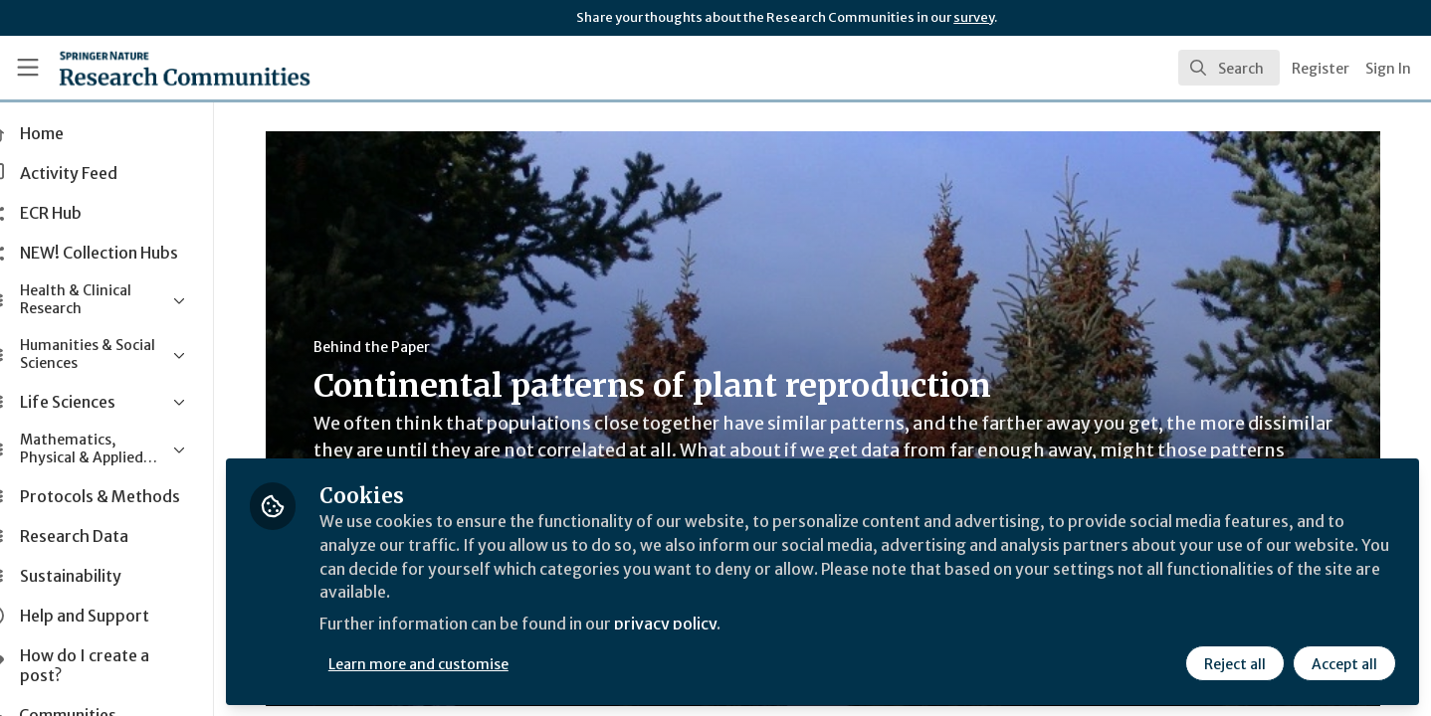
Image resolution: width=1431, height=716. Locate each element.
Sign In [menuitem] (1388, 69)
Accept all (1343, 663)
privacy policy (709, 624)
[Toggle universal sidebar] (28, 67)
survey (973, 17)
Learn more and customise (459, 663)
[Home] (158, 67)
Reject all (1234, 663)
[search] (1229, 68)
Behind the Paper (391, 347)
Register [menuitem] (1320, 69)
